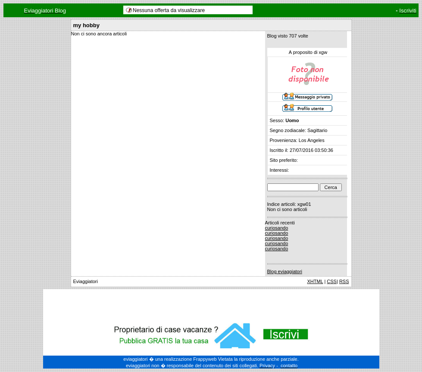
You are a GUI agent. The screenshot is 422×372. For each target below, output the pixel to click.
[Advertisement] (211, 304)
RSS (344, 281)
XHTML (315, 281)
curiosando (276, 227)
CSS (332, 281)
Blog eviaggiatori (284, 271)
